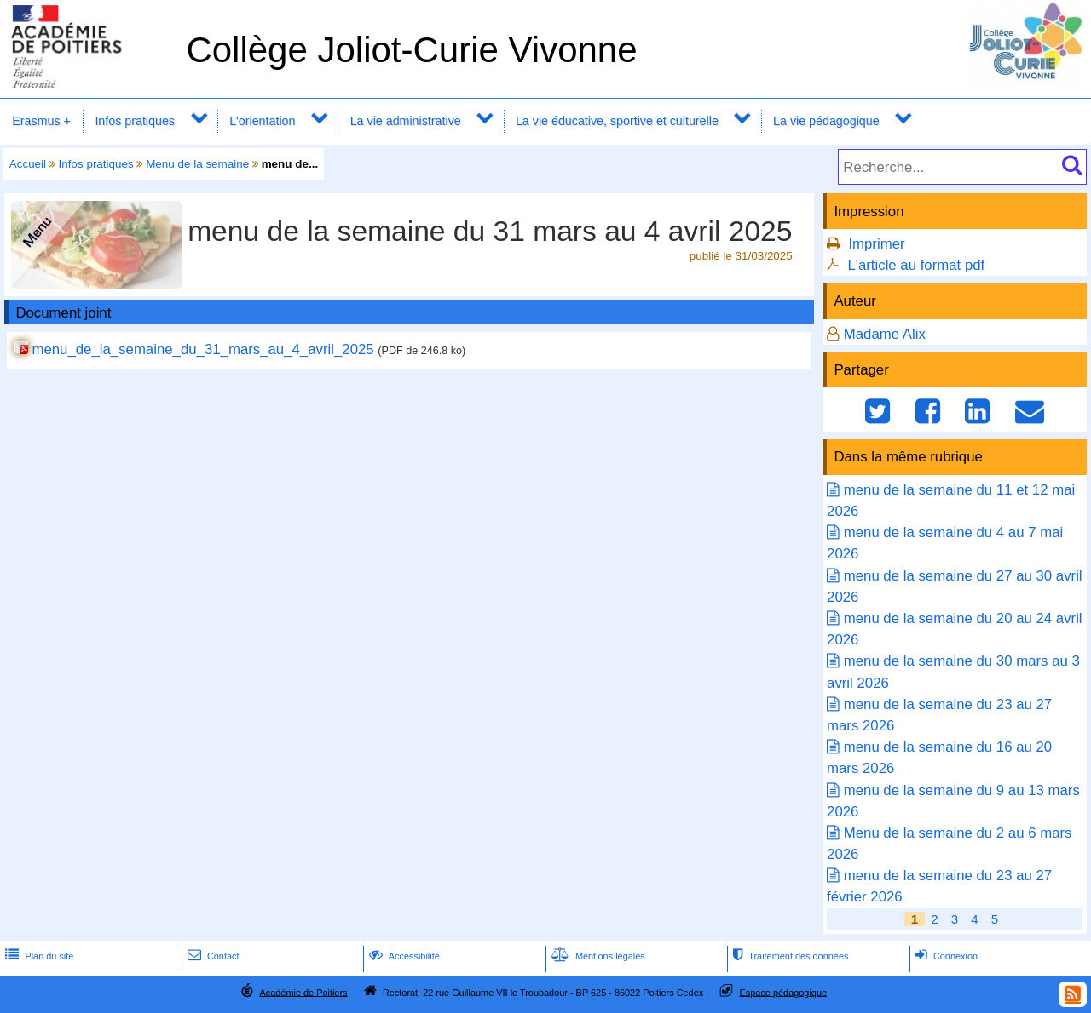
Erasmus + (41, 121)
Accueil (27, 163)
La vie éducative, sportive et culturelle (617, 121)
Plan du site (37, 956)
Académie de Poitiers (303, 992)
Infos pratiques (135, 121)
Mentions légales (596, 956)
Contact (212, 956)
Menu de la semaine (197, 163)
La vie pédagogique (826, 121)
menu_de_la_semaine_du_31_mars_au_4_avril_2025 (202, 349)
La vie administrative (405, 121)
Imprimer (876, 244)
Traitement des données (789, 956)
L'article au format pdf (915, 265)
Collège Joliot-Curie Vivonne (411, 50)
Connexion (945, 956)
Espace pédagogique (784, 992)
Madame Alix (885, 334)
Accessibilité (403, 956)
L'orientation (262, 121)
